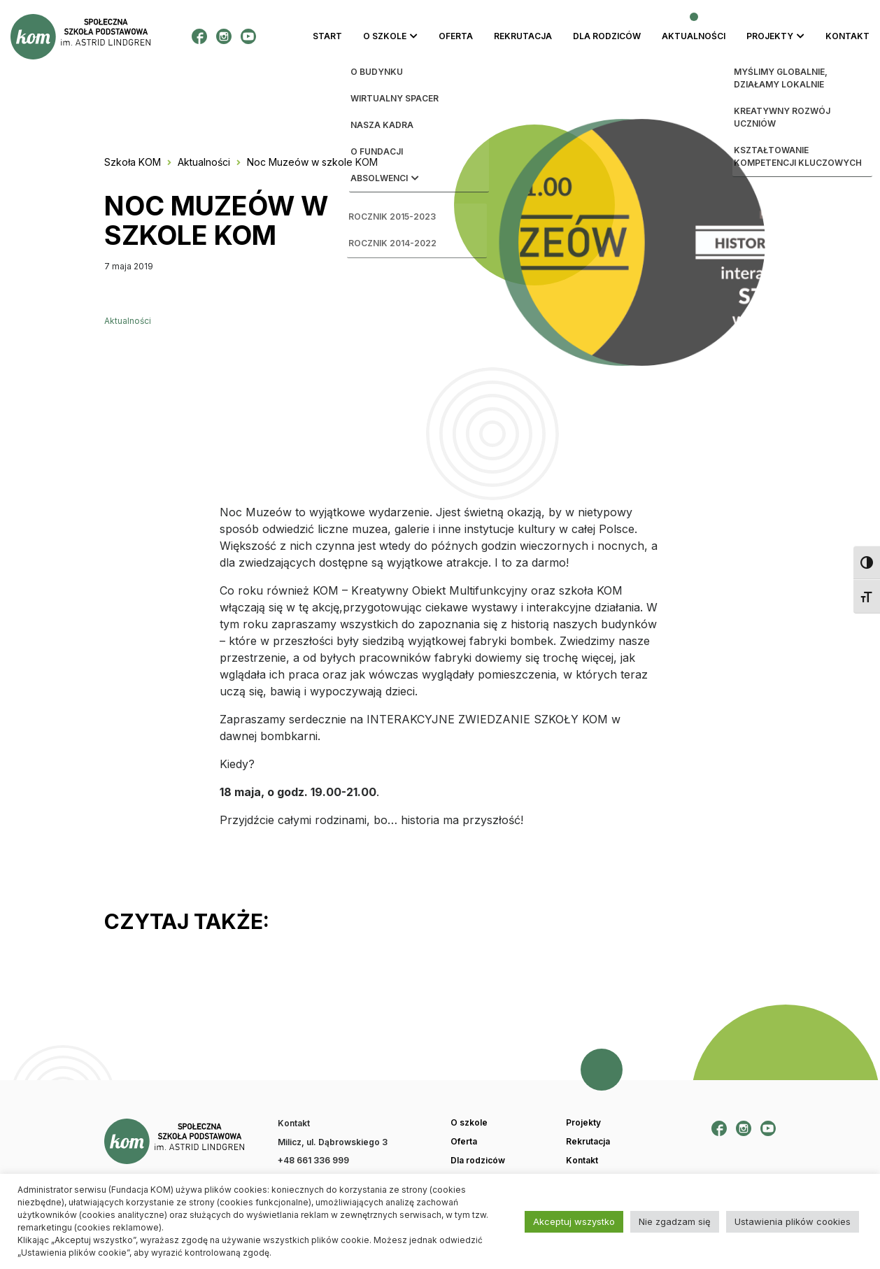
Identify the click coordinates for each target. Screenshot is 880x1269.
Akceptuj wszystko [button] (574, 1221)
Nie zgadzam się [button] (675, 1221)
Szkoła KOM (132, 162)
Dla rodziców (607, 36)
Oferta (456, 36)
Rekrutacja (523, 36)
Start (327, 36)
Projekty (769, 36)
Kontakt (847, 36)
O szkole (384, 36)
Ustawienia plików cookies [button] (792, 1221)
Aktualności (693, 36)
